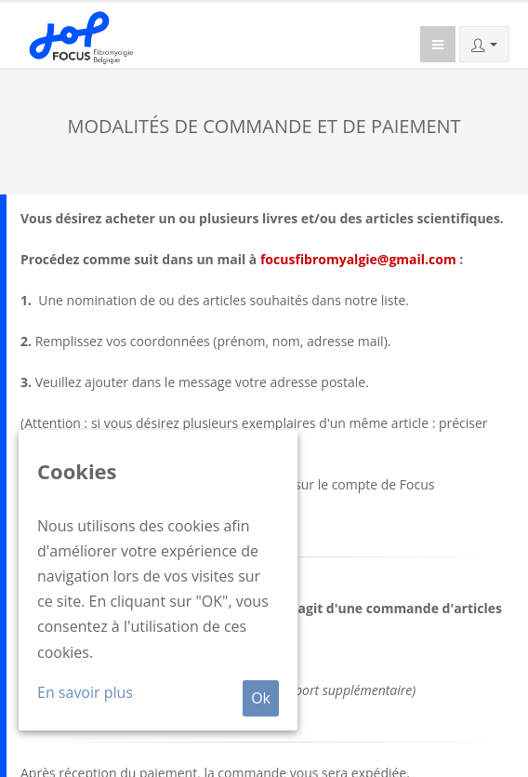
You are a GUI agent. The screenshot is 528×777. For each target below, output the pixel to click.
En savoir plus (85, 692)
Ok (261, 698)
